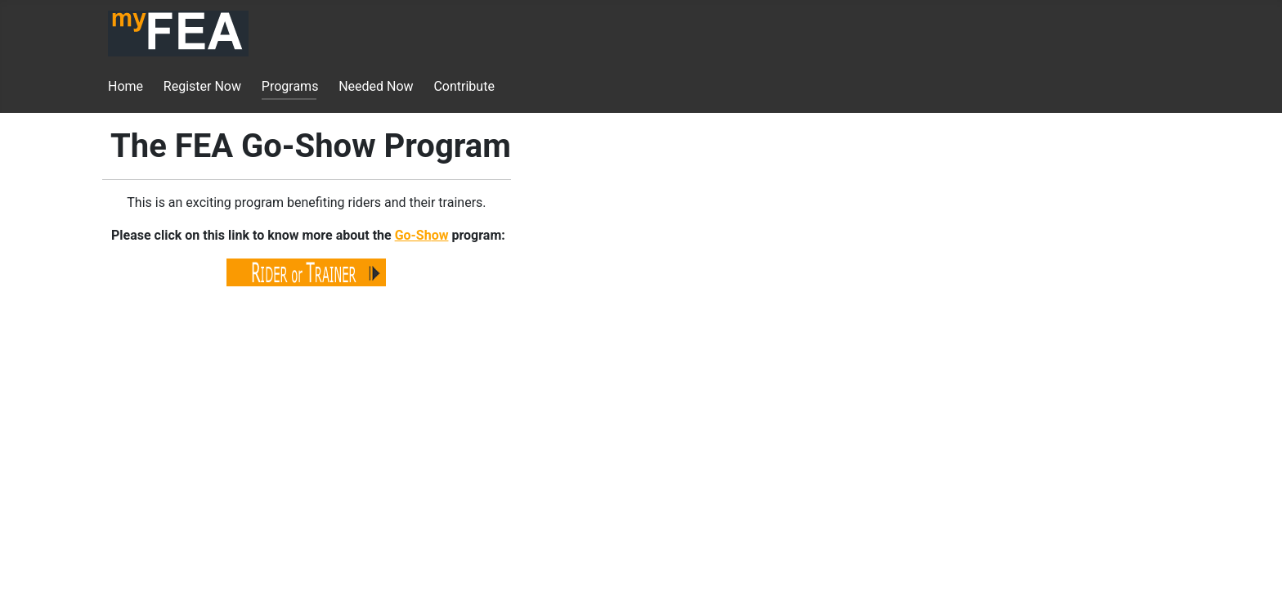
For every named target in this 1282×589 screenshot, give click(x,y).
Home (125, 86)
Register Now (202, 86)
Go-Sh (413, 235)
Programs (290, 86)
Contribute (463, 86)
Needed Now (375, 86)
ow (440, 235)
